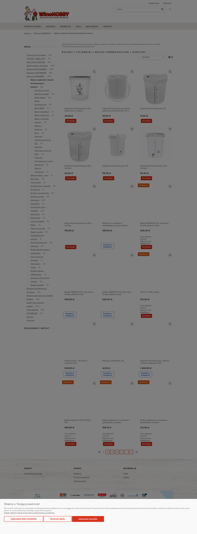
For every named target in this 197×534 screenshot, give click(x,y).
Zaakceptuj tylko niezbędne (24, 519)
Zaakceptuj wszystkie (87, 519)
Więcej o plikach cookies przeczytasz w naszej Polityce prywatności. (29, 513)
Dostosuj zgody (57, 519)
